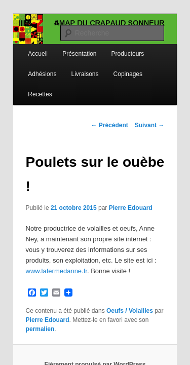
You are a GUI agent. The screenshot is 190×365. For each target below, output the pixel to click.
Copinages (116, 64)
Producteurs (116, 44)
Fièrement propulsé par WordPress (95, 311)
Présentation (68, 44)
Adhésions (31, 64)
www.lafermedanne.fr (88, 227)
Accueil (26, 44)
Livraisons (73, 64)
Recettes (29, 84)
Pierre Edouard (119, 173)
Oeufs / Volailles (118, 266)
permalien (134, 275)
